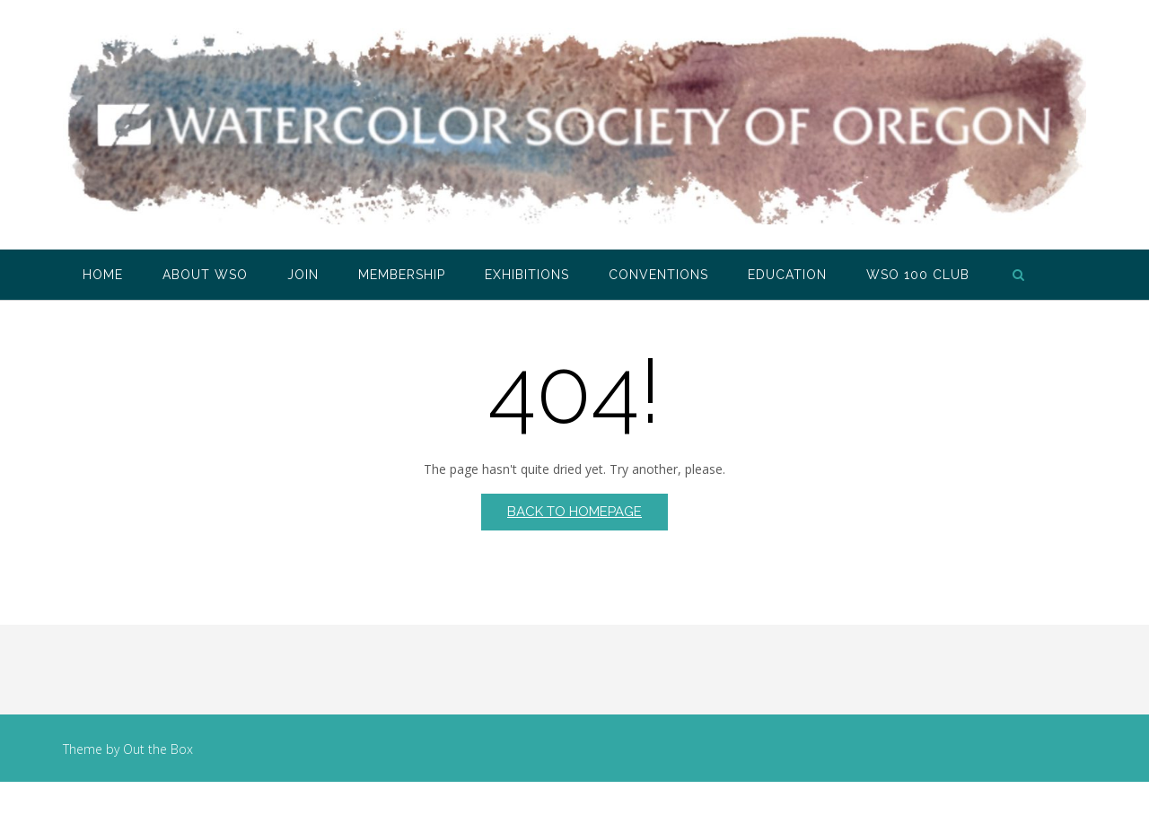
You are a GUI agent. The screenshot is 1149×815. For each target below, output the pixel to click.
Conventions (658, 274)
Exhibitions (527, 274)
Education (787, 274)
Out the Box (158, 749)
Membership (401, 274)
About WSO (205, 274)
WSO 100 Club (917, 274)
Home (103, 274)
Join (303, 274)
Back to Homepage (574, 512)
